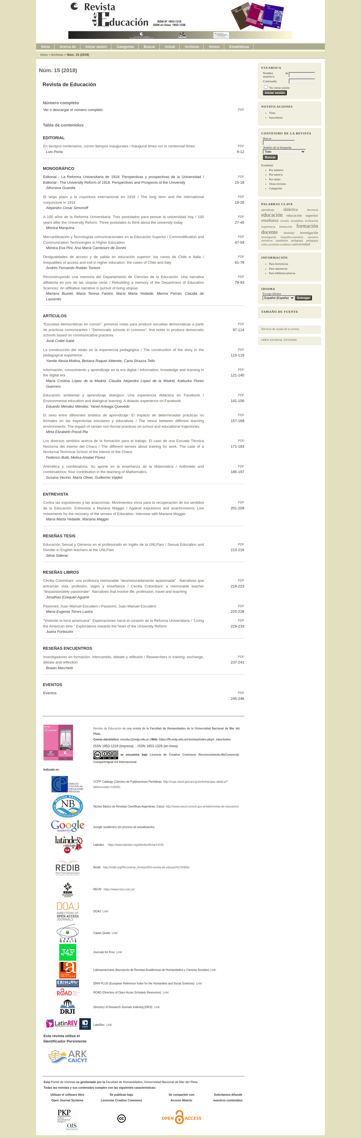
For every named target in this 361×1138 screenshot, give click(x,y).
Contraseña (270, 81)
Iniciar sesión (96, 47)
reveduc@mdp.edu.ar (134, 739)
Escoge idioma (272, 293)
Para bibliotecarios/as (282, 273)
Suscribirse (276, 117)
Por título (275, 179)
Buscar (149, 47)
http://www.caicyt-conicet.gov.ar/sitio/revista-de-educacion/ (202, 806)
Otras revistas (277, 183)
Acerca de (68, 47)
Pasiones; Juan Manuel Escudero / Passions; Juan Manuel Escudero (99, 606)
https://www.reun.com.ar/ (119, 889)
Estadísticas (239, 47)
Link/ (105, 911)
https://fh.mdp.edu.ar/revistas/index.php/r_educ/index (194, 739)
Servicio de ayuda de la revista (280, 328)
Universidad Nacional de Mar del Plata (170, 1082)
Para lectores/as (278, 263)
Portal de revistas (63, 1082)
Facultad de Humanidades (168, 728)
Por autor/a (276, 174)
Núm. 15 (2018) (78, 54)
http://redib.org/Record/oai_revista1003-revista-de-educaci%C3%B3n (146, 867)
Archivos (192, 47)
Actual (170, 47)
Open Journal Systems (279, 339)
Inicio (45, 47)
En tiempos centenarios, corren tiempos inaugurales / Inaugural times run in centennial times (119, 146)
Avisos (214, 47)
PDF (241, 109)
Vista (272, 112)
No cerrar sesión (279, 87)
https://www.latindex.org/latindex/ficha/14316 (135, 844)
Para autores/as (278, 268)
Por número (276, 170)
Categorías (275, 188)
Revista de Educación (107, 728)
